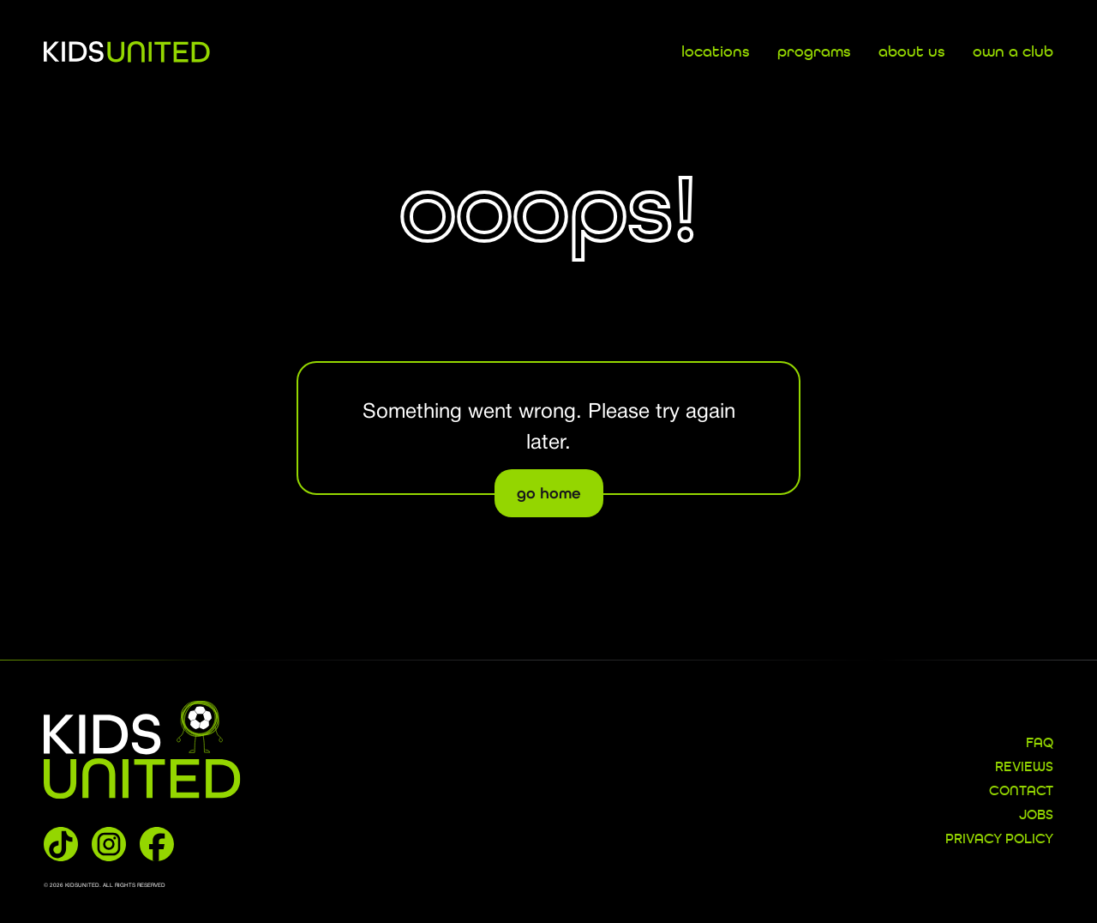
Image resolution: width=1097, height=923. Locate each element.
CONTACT (1021, 792)
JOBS (1036, 816)
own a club (1013, 52)
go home (549, 493)
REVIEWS (1024, 768)
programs (814, 52)
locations (715, 52)
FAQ (1039, 744)
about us (911, 52)
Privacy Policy (999, 840)
